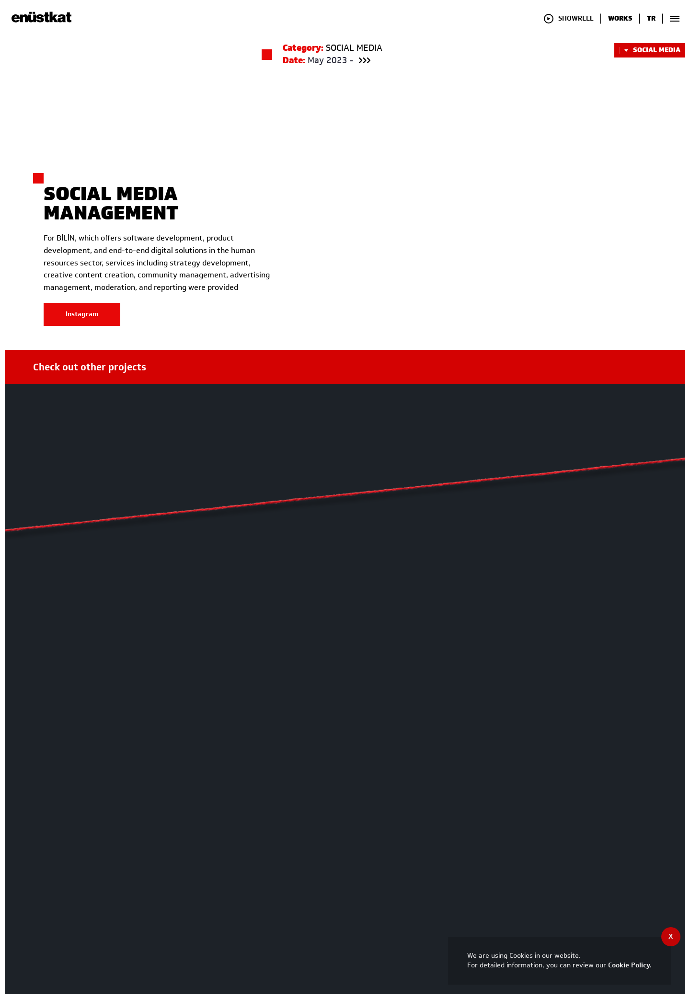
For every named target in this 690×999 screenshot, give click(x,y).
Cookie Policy (629, 965)
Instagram (82, 320)
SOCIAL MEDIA (649, 50)
